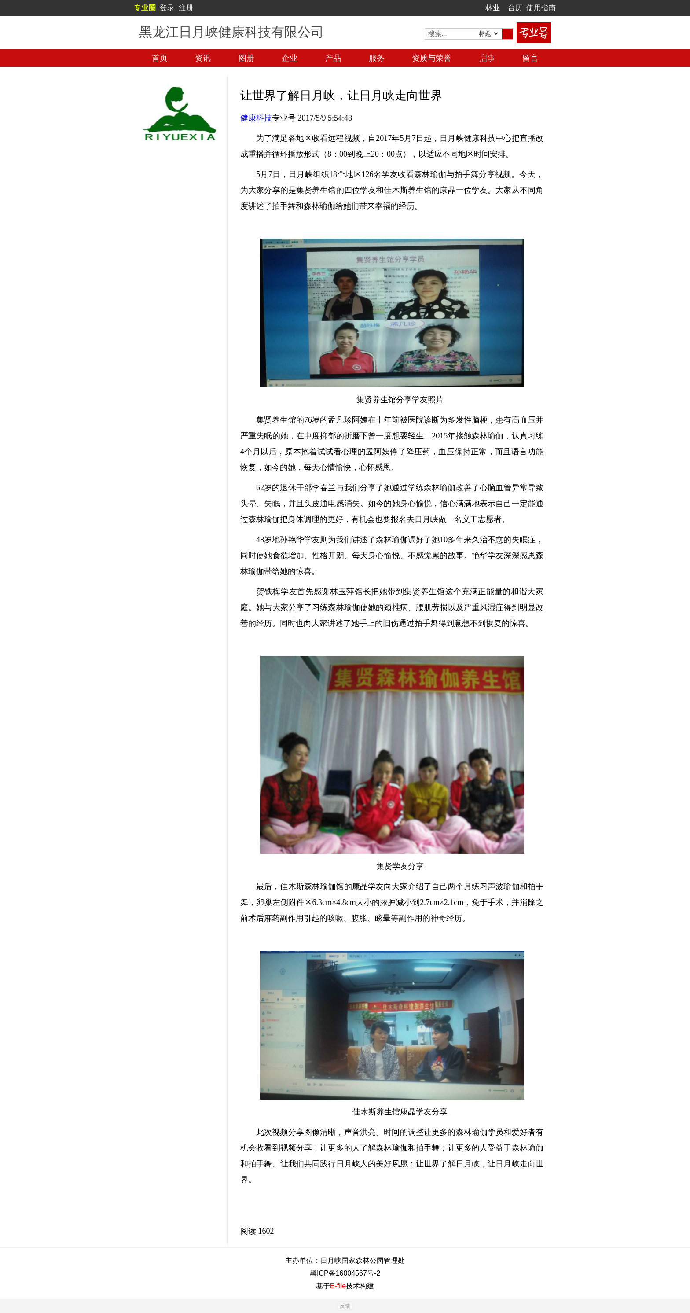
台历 (515, 7)
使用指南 (541, 7)
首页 (160, 58)
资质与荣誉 (431, 58)
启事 (487, 58)
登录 (167, 7)
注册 (186, 7)
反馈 (345, 1306)
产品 (333, 58)
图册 (246, 58)
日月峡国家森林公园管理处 (362, 1260)
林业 (492, 7)
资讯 (203, 58)
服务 (377, 58)
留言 (530, 58)
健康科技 (256, 118)
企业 (289, 58)
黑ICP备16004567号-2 (345, 1273)
